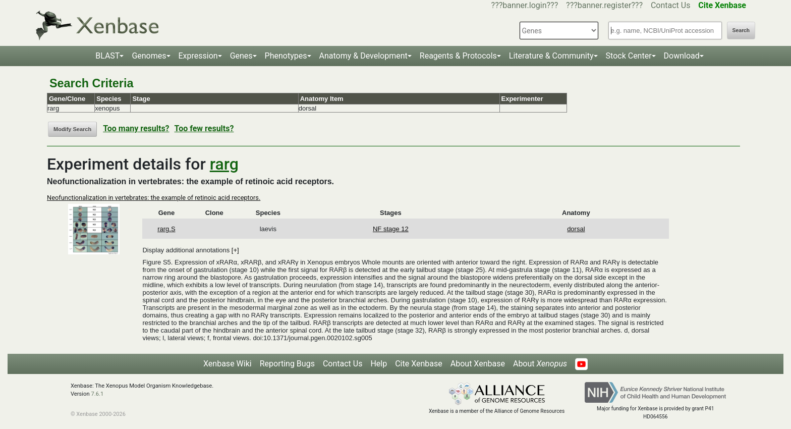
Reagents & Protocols (458, 56)
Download (682, 56)
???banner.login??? (524, 5)
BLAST (107, 56)
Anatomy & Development (363, 56)
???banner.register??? (604, 5)
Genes (241, 56)
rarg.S (166, 229)
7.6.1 (97, 394)
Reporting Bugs (287, 363)
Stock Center (629, 56)
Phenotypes (286, 56)
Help (378, 363)
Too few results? (204, 128)
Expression (198, 56)
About (540, 363)
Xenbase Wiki (227, 363)
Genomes (149, 56)
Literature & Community (551, 56)
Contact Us (671, 5)
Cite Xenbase (418, 363)
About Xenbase (477, 363)
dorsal (576, 229)
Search (741, 30)
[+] (235, 250)
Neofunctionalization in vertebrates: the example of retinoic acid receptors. (153, 197)
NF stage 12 (391, 229)
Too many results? (136, 128)
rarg (224, 164)
